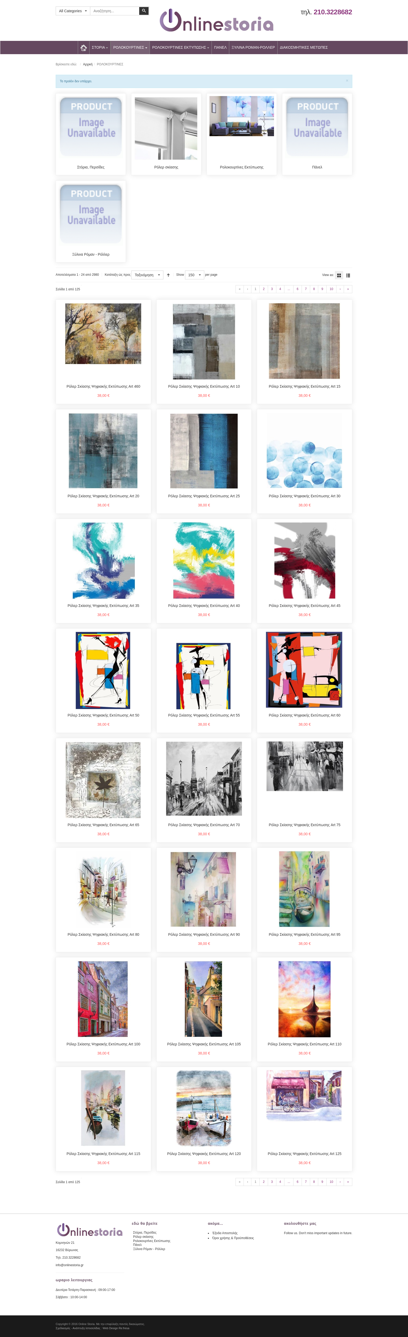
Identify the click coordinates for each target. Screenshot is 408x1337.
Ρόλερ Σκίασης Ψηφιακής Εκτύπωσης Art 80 (103, 934)
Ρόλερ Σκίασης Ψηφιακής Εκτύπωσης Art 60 (304, 715)
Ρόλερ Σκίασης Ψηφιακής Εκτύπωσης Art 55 (204, 715)
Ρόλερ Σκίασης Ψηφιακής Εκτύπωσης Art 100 (103, 1044)
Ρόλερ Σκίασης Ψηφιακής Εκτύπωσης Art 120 (204, 1154)
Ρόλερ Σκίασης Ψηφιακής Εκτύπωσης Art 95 (304, 934)
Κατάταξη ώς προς (117, 275)
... (289, 289)
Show (180, 275)
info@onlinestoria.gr (70, 1265)
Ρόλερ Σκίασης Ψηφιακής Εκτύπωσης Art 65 (103, 825)
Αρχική (87, 64)
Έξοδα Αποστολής (225, 1233)
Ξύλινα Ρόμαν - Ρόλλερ (91, 254)
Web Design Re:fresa (116, 1328)
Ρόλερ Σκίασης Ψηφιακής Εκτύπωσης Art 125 (304, 1154)
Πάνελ (317, 167)
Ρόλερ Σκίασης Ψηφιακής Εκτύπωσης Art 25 (204, 496)
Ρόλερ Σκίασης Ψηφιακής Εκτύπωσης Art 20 (103, 496)
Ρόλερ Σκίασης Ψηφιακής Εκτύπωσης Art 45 (304, 606)
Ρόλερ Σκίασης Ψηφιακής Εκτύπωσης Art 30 (304, 496)
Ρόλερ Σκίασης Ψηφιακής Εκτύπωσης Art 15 (304, 386)
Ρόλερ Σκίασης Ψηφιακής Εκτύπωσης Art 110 (304, 1044)
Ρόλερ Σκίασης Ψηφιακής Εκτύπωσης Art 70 (204, 825)
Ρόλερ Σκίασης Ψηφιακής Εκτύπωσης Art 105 (204, 1044)
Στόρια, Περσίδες (90, 167)
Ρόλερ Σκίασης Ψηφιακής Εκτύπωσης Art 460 (103, 386)
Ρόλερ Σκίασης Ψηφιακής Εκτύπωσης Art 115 (103, 1154)
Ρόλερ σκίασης (166, 167)
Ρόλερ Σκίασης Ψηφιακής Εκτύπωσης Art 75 (304, 825)
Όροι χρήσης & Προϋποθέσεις (233, 1238)
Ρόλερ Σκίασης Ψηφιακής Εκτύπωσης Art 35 (103, 606)
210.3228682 (333, 12)
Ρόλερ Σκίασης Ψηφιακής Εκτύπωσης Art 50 (103, 715)
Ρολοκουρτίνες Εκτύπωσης (241, 167)
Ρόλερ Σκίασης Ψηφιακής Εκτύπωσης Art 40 (204, 606)
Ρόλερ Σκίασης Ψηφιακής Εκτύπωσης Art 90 (204, 934)
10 (331, 289)
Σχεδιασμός (63, 1328)
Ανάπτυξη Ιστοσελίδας (86, 1328)
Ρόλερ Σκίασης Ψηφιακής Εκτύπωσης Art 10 (204, 386)
